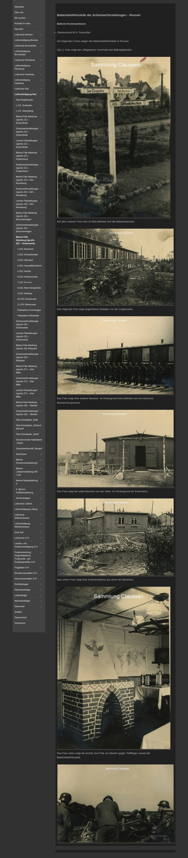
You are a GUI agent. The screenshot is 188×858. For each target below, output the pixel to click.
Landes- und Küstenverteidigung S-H (26, 545)
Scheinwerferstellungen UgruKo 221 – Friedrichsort (27, 168)
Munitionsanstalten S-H (26, 573)
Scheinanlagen (23, 498)
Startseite (19, 7)
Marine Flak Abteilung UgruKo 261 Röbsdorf (26, 347)
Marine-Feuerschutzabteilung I (27, 461)
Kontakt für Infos (23, 23)
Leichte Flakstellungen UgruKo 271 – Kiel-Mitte (27, 393)
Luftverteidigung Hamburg (22, 81)
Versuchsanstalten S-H (26, 579)
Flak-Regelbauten (24, 100)
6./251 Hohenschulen (27, 277)
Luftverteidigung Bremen (26, 40)
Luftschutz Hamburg (24, 74)
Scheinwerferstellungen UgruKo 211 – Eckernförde (27, 131)
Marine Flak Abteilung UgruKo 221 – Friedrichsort (26, 155)
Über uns (19, 12)
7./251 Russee (24, 282)
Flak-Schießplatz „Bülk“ (27, 420)
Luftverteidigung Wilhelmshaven (22, 525)
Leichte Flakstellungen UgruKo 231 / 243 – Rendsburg (27, 204)
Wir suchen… (21, 18)
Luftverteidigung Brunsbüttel (22, 53)
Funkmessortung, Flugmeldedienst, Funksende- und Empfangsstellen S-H (25, 557)
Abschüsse (21, 454)
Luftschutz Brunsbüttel (25, 46)
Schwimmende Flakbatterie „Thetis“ (29, 441)
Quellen (18, 612)
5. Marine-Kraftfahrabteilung (24, 491)
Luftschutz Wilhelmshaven (22, 516)
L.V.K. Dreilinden (24, 105)
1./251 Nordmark (25, 249)
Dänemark (20, 606)
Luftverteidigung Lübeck (26, 509)
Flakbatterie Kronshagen (29, 310)
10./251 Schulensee (27, 299)
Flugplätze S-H (22, 567)
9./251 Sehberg (24, 293)
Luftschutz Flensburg (25, 60)
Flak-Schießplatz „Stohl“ (27, 434)
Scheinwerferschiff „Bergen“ (29, 448)
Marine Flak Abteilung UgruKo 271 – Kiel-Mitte (26, 369)
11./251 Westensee (26, 304)
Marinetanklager (22, 601)
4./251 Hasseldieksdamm (29, 266)
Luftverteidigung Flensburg (22, 67)
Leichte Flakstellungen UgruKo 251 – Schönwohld (27, 336)
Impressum (20, 623)
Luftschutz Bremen (24, 34)
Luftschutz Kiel (22, 89)
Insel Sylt (19, 532)
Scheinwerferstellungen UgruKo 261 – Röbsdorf (27, 357)
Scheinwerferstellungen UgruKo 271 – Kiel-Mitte (27, 381)
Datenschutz (21, 617)
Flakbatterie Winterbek (28, 315)
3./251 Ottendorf (25, 260)
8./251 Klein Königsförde (29, 288)
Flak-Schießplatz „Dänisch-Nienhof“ (29, 427)
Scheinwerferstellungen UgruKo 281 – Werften (27, 412)
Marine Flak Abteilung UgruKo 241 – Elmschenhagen (26, 216)
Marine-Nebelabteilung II (27, 482)
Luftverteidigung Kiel (25, 94)
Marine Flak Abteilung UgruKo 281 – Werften (27, 404)
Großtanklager (22, 584)
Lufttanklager (21, 595)
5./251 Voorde (24, 271)
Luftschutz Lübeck (23, 504)
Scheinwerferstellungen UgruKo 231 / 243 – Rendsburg (27, 192)
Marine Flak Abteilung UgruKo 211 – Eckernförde (26, 119)
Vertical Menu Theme (121, 855)
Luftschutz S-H (22, 538)
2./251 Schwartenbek (27, 254)
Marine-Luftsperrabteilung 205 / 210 (27, 471)
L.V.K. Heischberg (24, 111)
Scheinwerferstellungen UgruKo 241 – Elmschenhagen (27, 228)
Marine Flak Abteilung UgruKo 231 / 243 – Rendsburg (26, 180)
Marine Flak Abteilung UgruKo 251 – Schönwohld (25, 240)
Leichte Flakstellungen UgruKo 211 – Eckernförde (27, 143)
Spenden (19, 29)
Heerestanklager (23, 590)
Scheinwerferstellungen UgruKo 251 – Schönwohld (27, 324)
